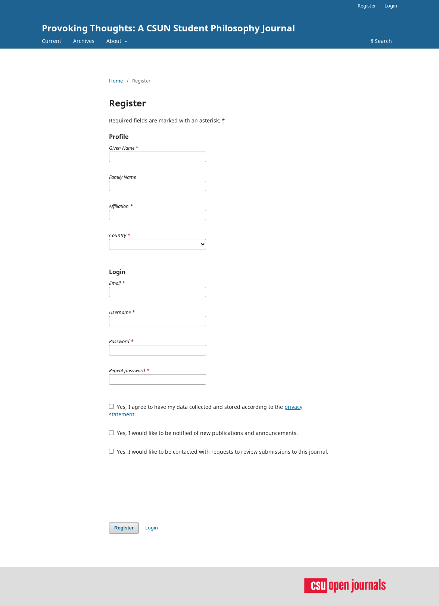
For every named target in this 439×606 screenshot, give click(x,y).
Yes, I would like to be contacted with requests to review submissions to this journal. (219, 451)
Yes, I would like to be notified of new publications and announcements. (203, 432)
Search (381, 40)
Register (367, 5)
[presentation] (165, 488)
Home (116, 80)
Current (51, 40)
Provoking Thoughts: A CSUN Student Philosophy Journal (168, 28)
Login (390, 5)
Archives (83, 40)
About (114, 40)
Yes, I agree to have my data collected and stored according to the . (205, 410)
